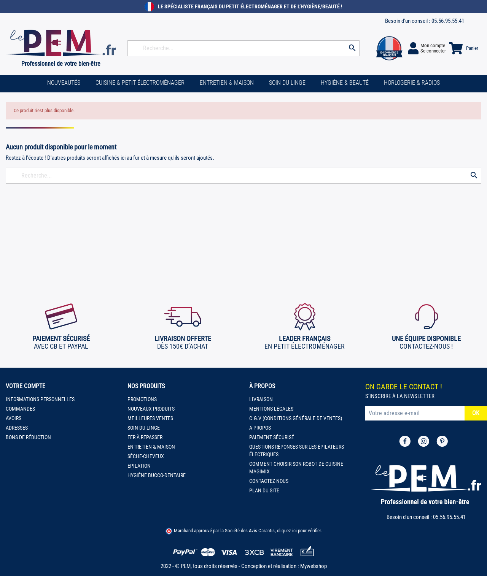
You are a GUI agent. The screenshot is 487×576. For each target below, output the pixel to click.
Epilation (139, 466)
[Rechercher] (243, 48)
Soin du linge (143, 428)
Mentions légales (271, 409)
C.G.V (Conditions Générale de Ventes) (295, 418)
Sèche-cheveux (145, 456)
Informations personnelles (40, 399)
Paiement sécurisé (271, 437)
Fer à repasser (144, 437)
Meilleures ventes (150, 418)
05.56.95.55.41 (447, 20)
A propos (260, 428)
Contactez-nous (268, 481)
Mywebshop (313, 566)
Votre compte (25, 386)
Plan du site (264, 490)
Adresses (17, 428)
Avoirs (13, 418)
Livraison (261, 399)
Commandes (20, 409)
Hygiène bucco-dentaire (156, 475)
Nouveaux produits (151, 409)
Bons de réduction (28, 437)
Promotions (142, 399)
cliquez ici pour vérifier (299, 530)
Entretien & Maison (151, 447)
